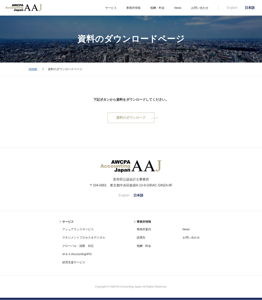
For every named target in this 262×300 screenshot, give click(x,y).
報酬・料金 (157, 7)
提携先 (141, 237)
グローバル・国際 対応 (78, 246)
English (232, 7)
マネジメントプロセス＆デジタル (83, 237)
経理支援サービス (73, 262)
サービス (111, 7)
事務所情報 (133, 7)
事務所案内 (144, 229)
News (177, 7)
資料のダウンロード (131, 118)
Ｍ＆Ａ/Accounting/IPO (76, 254)
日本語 (250, 7)
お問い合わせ (199, 7)
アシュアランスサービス (78, 229)
